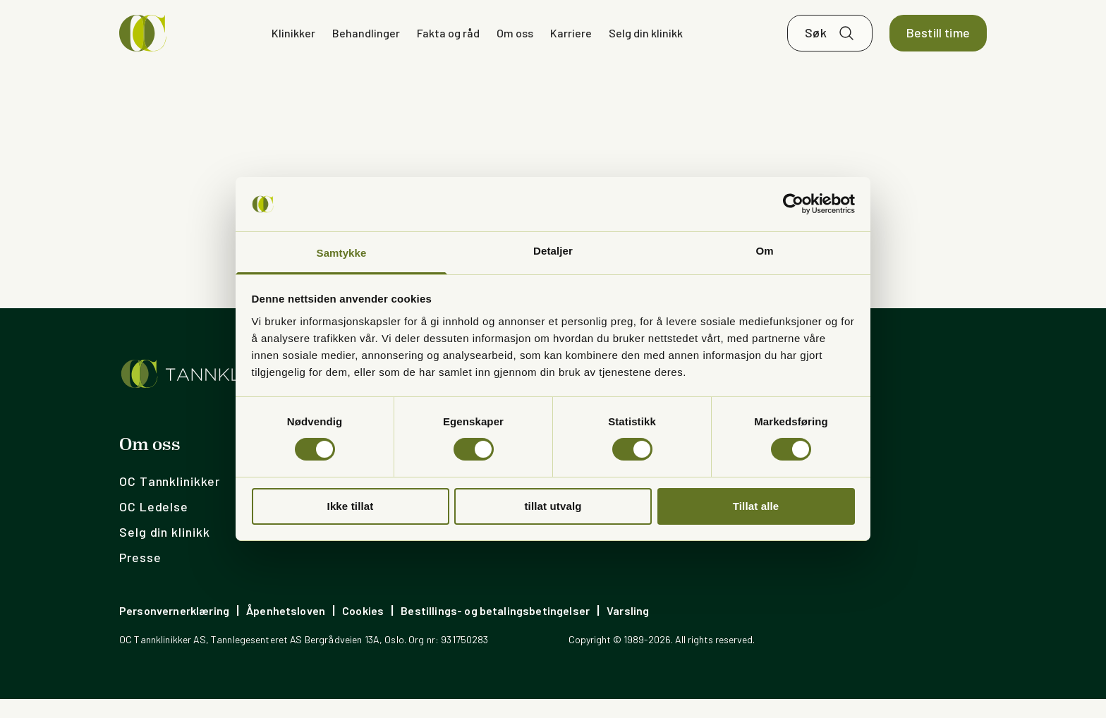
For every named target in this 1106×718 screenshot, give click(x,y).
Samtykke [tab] (342, 253)
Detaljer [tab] (553, 251)
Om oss (515, 42)
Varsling (628, 629)
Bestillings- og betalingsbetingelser (495, 629)
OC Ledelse (153, 525)
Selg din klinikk (646, 42)
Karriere (571, 42)
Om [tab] (764, 251)
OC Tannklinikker (169, 500)
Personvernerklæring (174, 629)
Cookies (363, 629)
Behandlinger (366, 42)
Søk (816, 42)
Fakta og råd (448, 42)
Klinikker (293, 42)
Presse (140, 576)
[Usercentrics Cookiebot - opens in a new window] (793, 203)
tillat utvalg (552, 506)
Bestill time (938, 42)
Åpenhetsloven (285, 629)
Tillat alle (756, 506)
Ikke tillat (350, 506)
